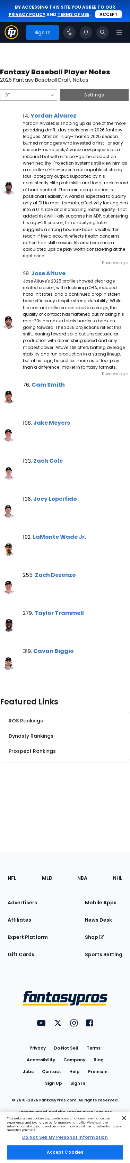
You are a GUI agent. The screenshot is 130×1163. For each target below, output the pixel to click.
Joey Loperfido (55, 499)
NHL (117, 878)
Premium (97, 1071)
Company (74, 1060)
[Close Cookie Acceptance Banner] (124, 1118)
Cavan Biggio (53, 651)
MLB (47, 878)
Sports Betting (103, 954)
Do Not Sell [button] (66, 1048)
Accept (108, 14)
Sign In (77, 1083)
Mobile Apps (100, 902)
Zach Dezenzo (55, 575)
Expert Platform (28, 937)
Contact (51, 1071)
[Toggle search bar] (102, 32)
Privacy (37, 1048)
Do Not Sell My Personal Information (65, 1137)
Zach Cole (48, 461)
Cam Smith (48, 385)
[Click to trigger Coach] (69, 32)
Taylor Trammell (59, 613)
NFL (12, 878)
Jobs (28, 1071)
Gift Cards (21, 954)
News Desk (98, 919)
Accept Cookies (65, 1152)
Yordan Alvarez (53, 116)
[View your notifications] (86, 32)
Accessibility (41, 1060)
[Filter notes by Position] (28, 95)
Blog (99, 1060)
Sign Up (53, 1083)
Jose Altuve (48, 273)
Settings (94, 95)
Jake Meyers (51, 423)
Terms (94, 1048)
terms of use (73, 14)
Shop (94, 937)
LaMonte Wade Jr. (59, 537)
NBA (82, 878)
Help (74, 1071)
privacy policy (27, 14)
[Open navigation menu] (119, 32)
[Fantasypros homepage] (11, 37)
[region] (65, 1137)
